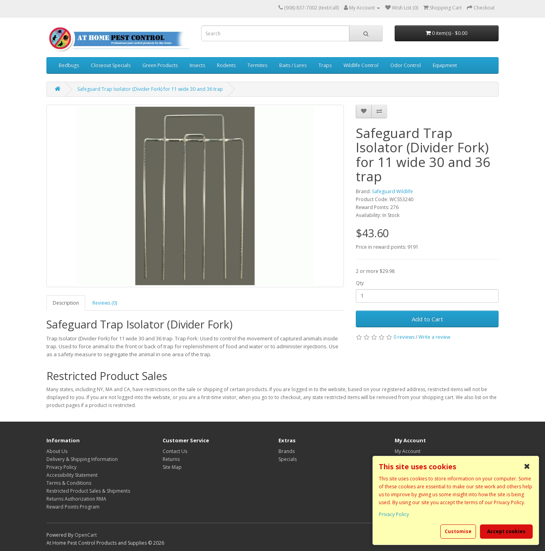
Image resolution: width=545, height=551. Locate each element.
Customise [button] (458, 531)
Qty (360, 283)
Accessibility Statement (72, 475)
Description (66, 302)
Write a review (434, 337)
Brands (286, 451)
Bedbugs (69, 65)
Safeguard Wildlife (392, 191)
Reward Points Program (73, 506)
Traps (325, 65)
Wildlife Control (361, 65)
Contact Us (175, 451)
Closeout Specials (110, 65)
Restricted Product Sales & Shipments (88, 491)
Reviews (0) (104, 302)
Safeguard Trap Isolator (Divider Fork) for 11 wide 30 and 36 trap (150, 89)
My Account (407, 451)
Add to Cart (427, 319)
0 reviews (404, 337)
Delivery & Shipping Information (82, 459)
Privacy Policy (61, 467)
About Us (56, 451)
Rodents (226, 65)
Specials (287, 459)
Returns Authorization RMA (76, 498)
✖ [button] (527, 466)
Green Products (160, 65)
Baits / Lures (293, 65)
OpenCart (86, 535)
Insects (197, 65)
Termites (257, 65)
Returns (171, 459)
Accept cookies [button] (506, 531)
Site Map (172, 467)
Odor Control (405, 65)
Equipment (445, 65)
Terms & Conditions (68, 483)
